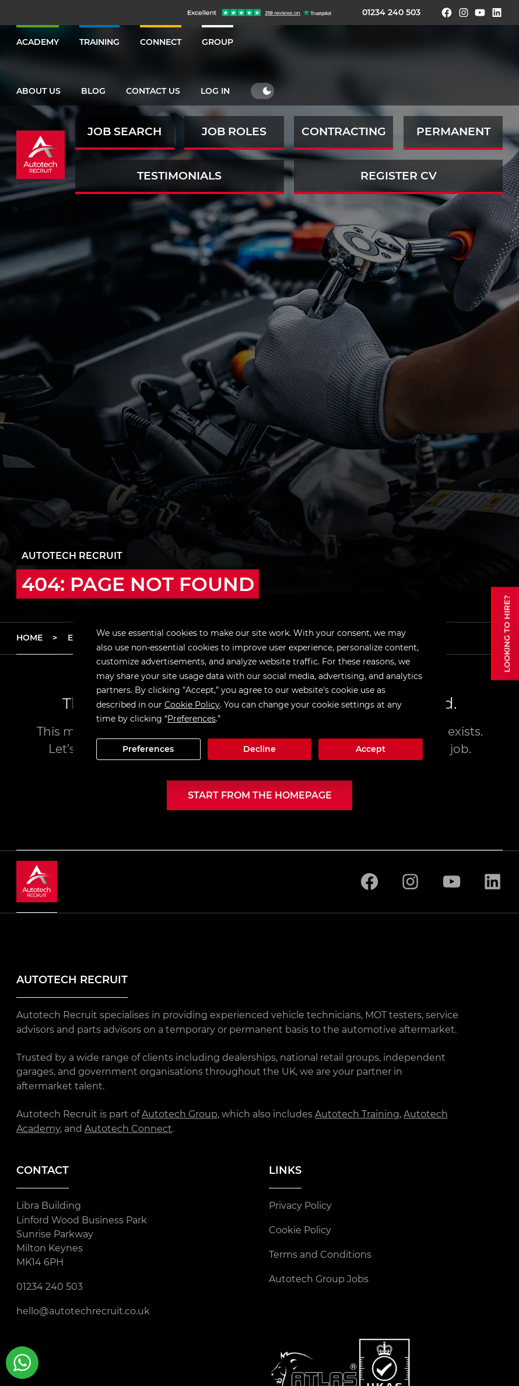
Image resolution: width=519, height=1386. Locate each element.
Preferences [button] (191, 718)
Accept (370, 749)
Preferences (148, 749)
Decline (259, 749)
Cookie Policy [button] (192, 704)
